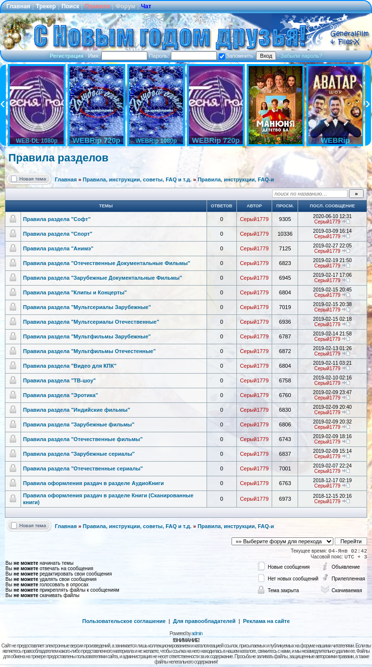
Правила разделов (58, 158)
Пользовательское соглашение (123, 621)
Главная (18, 6)
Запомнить (236, 56)
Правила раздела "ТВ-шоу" (59, 380)
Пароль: (182, 56)
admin (196, 633)
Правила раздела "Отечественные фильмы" (82, 439)
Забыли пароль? (301, 56)
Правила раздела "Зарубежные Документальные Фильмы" (102, 278)
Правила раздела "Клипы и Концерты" (75, 292)
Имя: (118, 56)
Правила (97, 6)
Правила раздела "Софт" (57, 219)
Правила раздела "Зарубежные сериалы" (79, 454)
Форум (125, 6)
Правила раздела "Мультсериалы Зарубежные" (87, 307)
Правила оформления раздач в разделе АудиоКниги (93, 483)
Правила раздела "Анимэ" (58, 248)
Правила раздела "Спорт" (58, 234)
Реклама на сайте (266, 621)
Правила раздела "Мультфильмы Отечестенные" (89, 351)
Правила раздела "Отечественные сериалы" (83, 468)
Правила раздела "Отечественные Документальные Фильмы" (106, 263)
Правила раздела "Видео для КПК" (69, 366)
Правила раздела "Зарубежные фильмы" (79, 424)
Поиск (70, 6)
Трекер (46, 6)
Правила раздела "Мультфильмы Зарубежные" (87, 336)
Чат (146, 6)
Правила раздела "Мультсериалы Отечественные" (91, 322)
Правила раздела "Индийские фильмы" (76, 410)
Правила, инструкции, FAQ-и (236, 179)
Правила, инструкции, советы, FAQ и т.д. (137, 179)
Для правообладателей (204, 621)
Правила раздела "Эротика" (60, 395)
